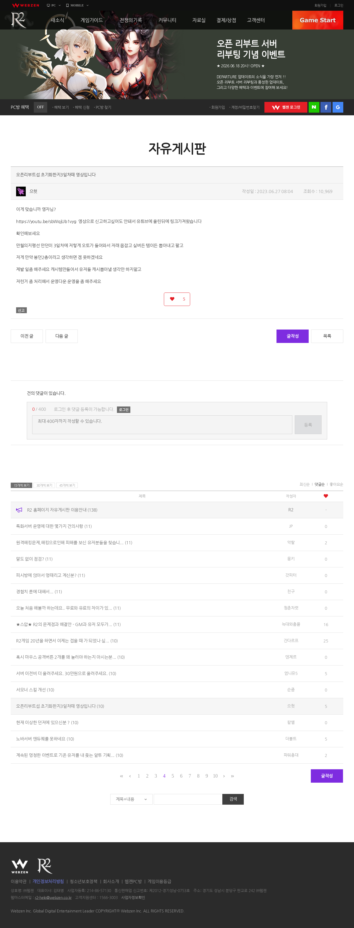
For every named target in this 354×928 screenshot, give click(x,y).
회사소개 (111, 881)
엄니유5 (291, 673)
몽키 (290, 558)
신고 (21, 310)
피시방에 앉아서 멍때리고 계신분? (50, 575)
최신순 (305, 484)
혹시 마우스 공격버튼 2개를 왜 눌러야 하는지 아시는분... (70, 657)
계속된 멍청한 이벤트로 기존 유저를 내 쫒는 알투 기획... (69, 755)
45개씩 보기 (67, 485)
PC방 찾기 (103, 107)
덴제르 (290, 657)
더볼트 (290, 738)
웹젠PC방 (133, 881)
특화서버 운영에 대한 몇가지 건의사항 (54, 526)
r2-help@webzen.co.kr (53, 897)
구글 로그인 (338, 107)
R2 (19, 20)
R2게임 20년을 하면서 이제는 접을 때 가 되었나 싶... (67, 640)
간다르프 (291, 640)
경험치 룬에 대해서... (39, 591)
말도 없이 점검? (34, 558)
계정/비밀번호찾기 (245, 107)
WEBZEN (20, 866)
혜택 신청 (82, 107)
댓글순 (320, 484)
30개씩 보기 (44, 485)
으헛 (33, 191)
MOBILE (77, 5)
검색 (233, 798)
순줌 (290, 689)
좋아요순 (336, 484)
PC (53, 5)
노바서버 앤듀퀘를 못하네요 (45, 738)
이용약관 (19, 881)
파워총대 (291, 755)
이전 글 (26, 336)
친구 (290, 591)
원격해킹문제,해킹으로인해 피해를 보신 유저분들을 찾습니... (74, 542)
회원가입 (320, 5)
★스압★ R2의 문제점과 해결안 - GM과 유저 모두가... (68, 624)
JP (291, 526)
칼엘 (290, 722)
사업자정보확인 (133, 897)
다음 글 (61, 336)
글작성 (292, 336)
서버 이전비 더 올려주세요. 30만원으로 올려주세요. (66, 673)
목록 (327, 336)
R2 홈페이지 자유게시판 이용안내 (62, 509)
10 (215, 776)
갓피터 (290, 575)
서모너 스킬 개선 (35, 689)
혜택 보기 (61, 107)
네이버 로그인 (314, 107)
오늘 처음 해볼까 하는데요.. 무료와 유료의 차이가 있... (68, 608)
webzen (25, 5)
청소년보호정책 (83, 881)
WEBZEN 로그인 (285, 107)
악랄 (290, 542)
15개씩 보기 (22, 485)
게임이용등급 (159, 881)
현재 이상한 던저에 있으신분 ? (47, 722)
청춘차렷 (291, 607)
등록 (308, 424)
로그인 (338, 5)
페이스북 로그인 (325, 107)
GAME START (317, 20)
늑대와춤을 (291, 624)
